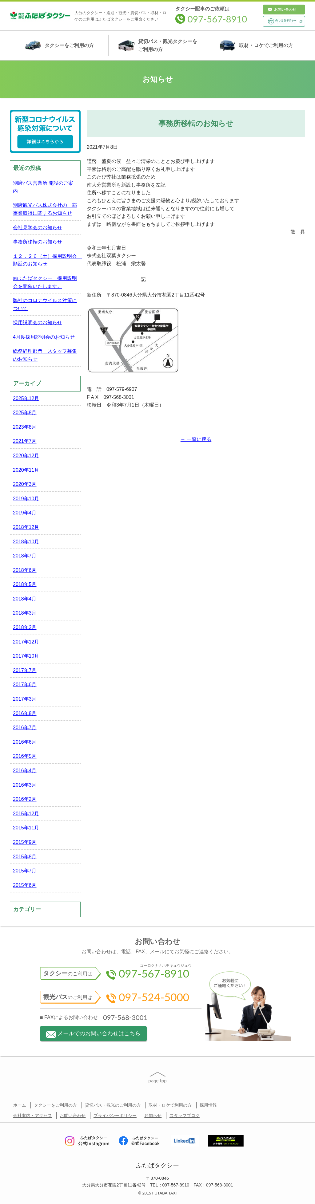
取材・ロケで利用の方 (170, 1105)
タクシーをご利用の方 (55, 1105)
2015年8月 (25, 856)
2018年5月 (25, 584)
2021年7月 (25, 441)
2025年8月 (25, 412)
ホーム (19, 1105)
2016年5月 (25, 756)
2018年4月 (25, 598)
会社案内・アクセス (32, 1115)
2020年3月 (25, 484)
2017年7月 (25, 670)
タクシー (59, 45)
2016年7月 (25, 727)
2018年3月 (25, 613)
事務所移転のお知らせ (37, 241)
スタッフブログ (184, 1115)
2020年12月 (26, 455)
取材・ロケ (256, 45)
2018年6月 (25, 570)
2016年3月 (25, 785)
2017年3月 (25, 699)
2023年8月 (25, 427)
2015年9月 (25, 842)
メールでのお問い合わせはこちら (93, 1034)
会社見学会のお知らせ (37, 227)
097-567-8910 (211, 19)
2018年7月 (25, 555)
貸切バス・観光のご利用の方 (113, 1105)
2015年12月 (26, 813)
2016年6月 (25, 742)
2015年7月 (25, 870)
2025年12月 (26, 398)
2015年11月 (26, 827)
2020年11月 (26, 470)
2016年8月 (25, 713)
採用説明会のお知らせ (37, 322)
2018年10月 (26, 541)
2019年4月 (25, 512)
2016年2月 (25, 799)
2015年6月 (25, 885)
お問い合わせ (285, 9)
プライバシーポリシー (115, 1115)
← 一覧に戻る (196, 439)
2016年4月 (25, 770)
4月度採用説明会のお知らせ (44, 337)
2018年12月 (26, 527)
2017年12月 (26, 641)
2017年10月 (26, 656)
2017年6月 (25, 684)
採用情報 (208, 1105)
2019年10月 (26, 498)
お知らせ (152, 1115)
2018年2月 (25, 627)
